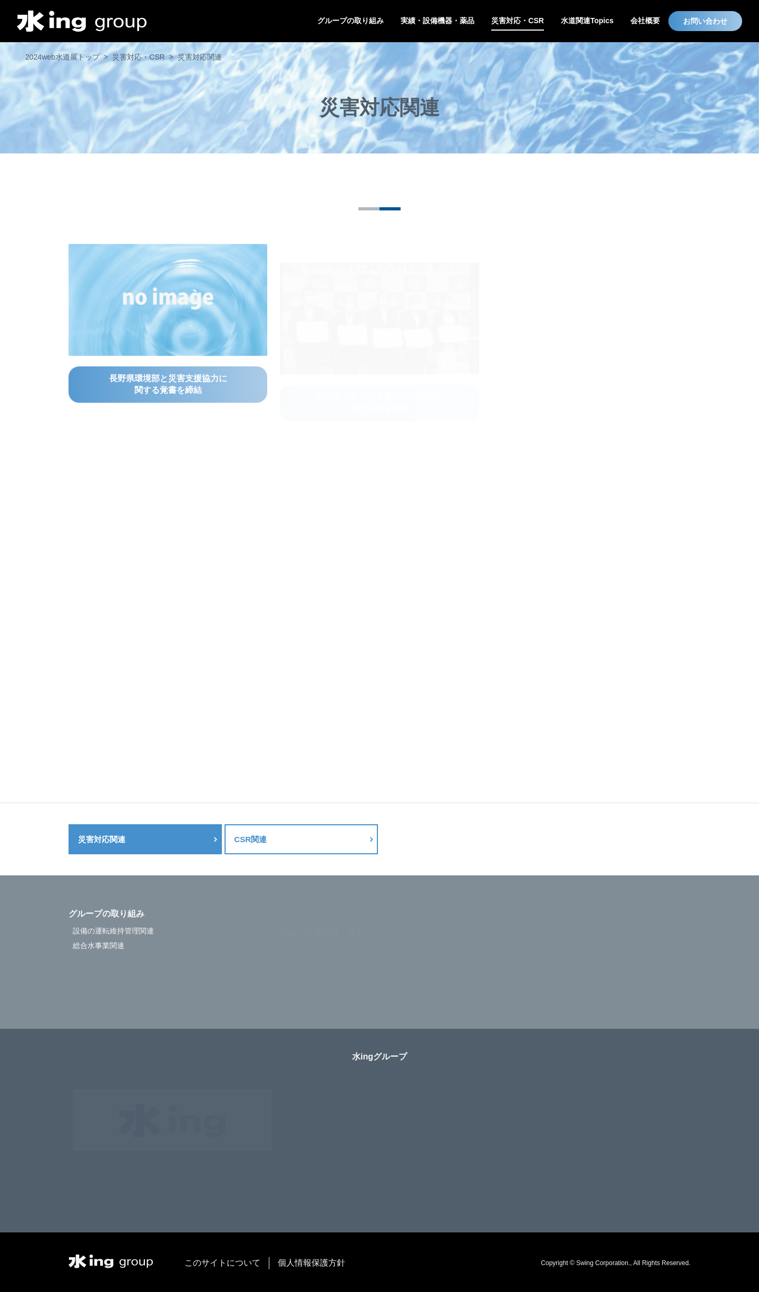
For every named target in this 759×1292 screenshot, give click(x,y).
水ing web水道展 (82, 21)
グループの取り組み (106, 931)
